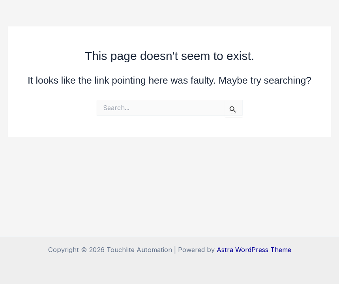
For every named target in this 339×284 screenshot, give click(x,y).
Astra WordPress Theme (254, 250)
